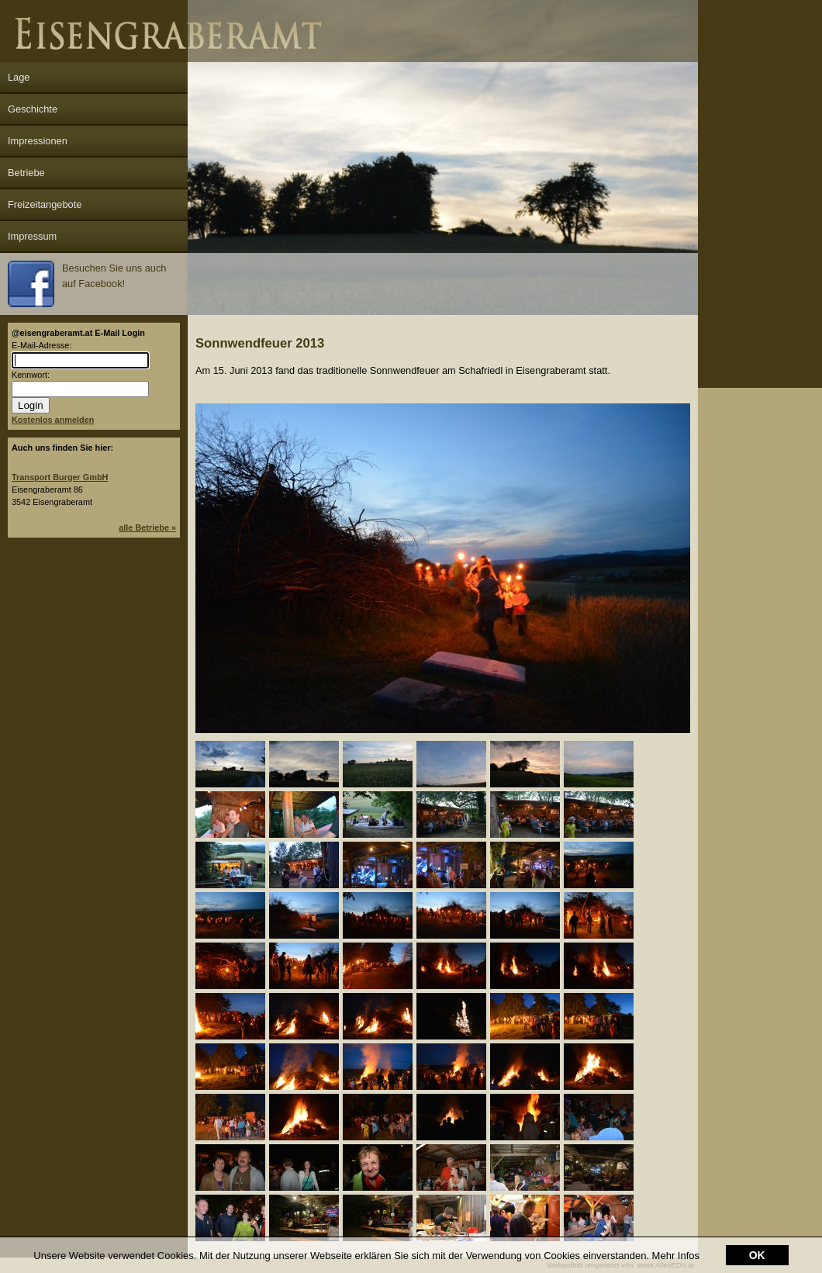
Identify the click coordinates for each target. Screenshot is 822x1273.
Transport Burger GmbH (60, 477)
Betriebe (26, 172)
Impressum (32, 236)
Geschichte (32, 109)
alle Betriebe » (147, 527)
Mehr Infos (675, 1235)
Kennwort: (31, 374)
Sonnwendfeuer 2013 (259, 343)
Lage (18, 77)
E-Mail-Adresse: (41, 345)
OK (757, 1235)
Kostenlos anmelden (53, 419)
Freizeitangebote (44, 204)
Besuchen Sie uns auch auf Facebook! (87, 284)
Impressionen (37, 141)
